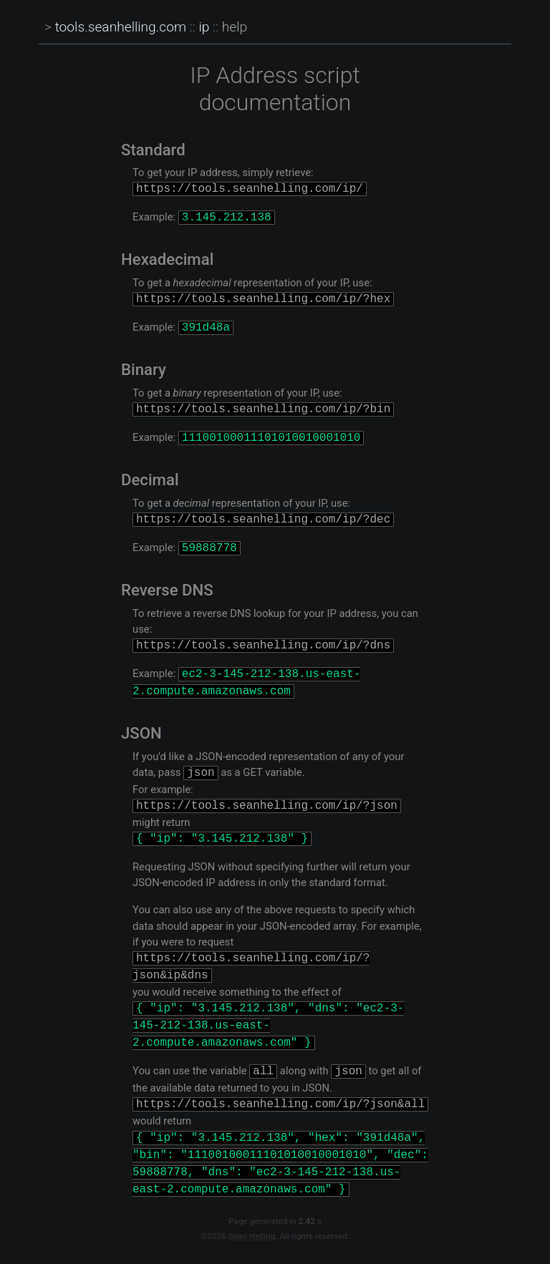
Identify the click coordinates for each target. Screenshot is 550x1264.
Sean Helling (252, 1240)
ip (203, 27)
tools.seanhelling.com (120, 27)
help (234, 27)
